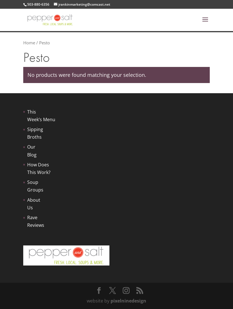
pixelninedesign (128, 301)
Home (29, 42)
